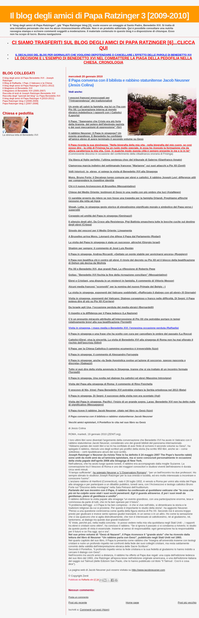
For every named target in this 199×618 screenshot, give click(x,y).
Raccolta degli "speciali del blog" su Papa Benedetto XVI (31, 95)
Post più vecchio (187, 602)
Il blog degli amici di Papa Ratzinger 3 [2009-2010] (99, 15)
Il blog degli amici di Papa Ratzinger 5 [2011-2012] (28, 85)
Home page (132, 602)
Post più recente (78, 602)
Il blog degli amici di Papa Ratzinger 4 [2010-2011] (28, 98)
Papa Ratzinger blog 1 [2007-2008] (20, 103)
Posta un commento (79, 597)
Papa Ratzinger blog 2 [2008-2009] (20, 101)
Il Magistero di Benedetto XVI (17, 88)
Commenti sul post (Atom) (94, 609)
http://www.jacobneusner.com (148, 569)
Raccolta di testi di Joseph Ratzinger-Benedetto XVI (29, 93)
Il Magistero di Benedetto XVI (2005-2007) (24, 90)
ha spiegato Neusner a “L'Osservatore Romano (119, 472)
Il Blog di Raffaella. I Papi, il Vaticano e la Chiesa (27, 83)
